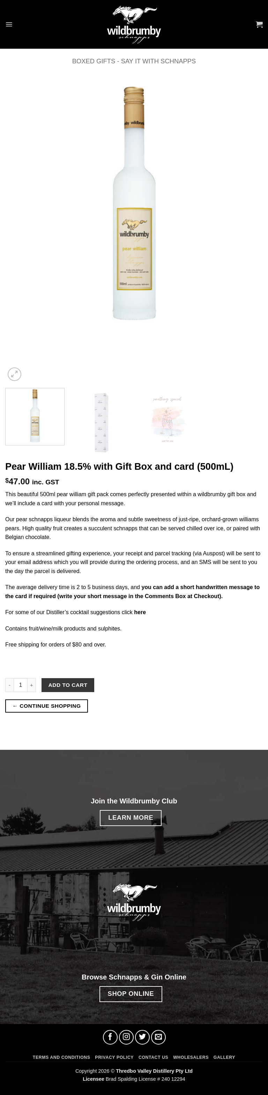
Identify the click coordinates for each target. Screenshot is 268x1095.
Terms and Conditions (61, 1057)
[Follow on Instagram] (126, 1037)
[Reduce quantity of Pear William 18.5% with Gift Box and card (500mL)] (9, 685)
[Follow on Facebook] (110, 1037)
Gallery (224, 1057)
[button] (9, 24)
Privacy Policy (114, 1057)
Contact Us (153, 1057)
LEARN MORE (130, 817)
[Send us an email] (158, 1037)
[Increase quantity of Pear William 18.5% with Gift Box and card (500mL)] (32, 685)
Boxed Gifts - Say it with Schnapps (134, 61)
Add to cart (68, 685)
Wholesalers (191, 1057)
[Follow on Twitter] (142, 1037)
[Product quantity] (21, 685)
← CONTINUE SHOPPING (47, 706)
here (140, 612)
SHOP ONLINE (131, 993)
